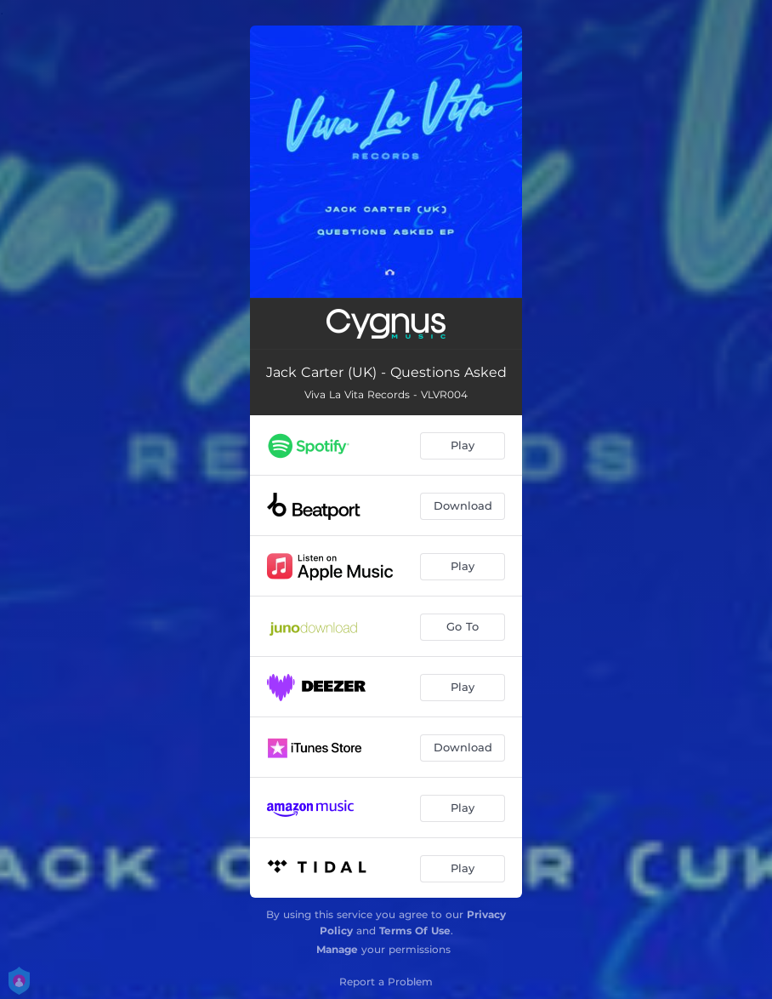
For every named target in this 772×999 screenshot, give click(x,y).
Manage (337, 949)
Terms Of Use (415, 930)
